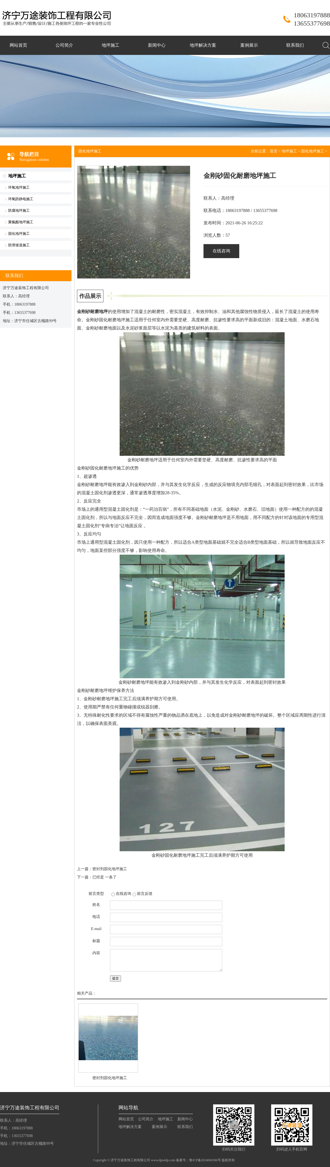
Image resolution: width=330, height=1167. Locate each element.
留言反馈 (144, 894)
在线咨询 (221, 251)
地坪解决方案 (203, 45)
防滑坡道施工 (19, 245)
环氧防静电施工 (20, 199)
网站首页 (18, 45)
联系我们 (295, 45)
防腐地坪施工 (19, 210)
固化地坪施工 (19, 233)
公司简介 (64, 45)
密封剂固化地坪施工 (109, 869)
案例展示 (249, 45)
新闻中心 (157, 45)
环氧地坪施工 (19, 187)
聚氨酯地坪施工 (20, 222)
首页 (273, 151)
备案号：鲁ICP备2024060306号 (198, 1160)
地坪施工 (110, 45)
